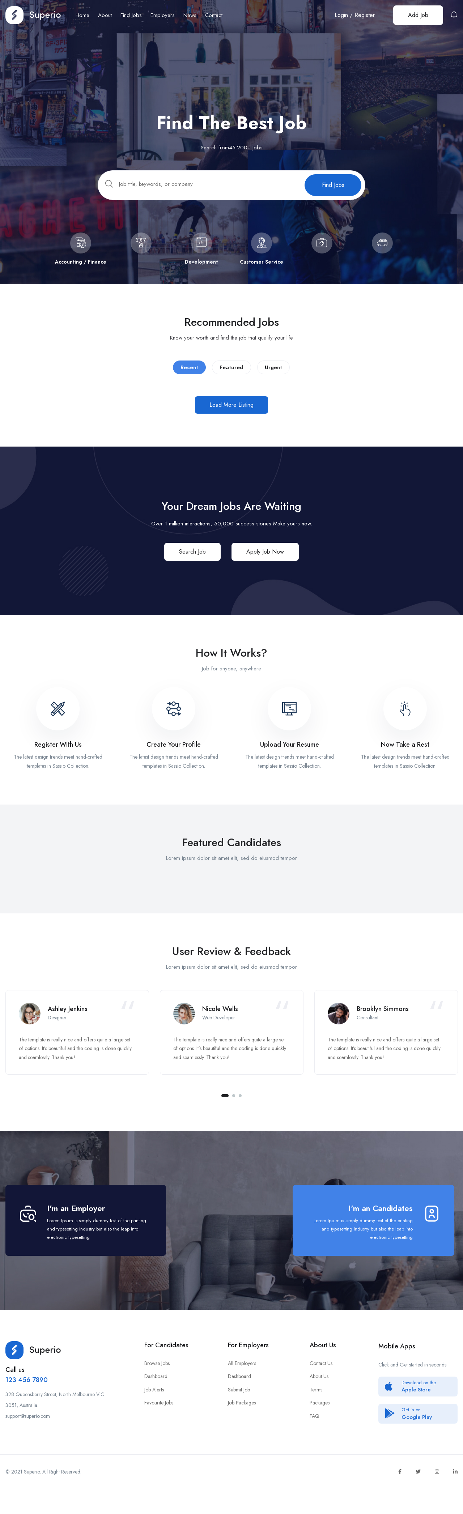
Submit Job (239, 1411)
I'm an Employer (76, 1229)
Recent (189, 374)
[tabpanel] (77, 1046)
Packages (320, 1424)
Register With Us (58, 751)
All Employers (242, 1384)
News (189, 15)
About (105, 15)
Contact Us (321, 1384)
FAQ (314, 1437)
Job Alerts (154, 1411)
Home (82, 15)
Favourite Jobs (158, 1424)
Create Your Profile (173, 751)
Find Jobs (131, 15)
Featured (231, 374)
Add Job (418, 15)
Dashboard (155, 1398)
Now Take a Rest (405, 751)
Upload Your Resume (289, 751)
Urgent (273, 374)
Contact (213, 15)
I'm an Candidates (380, 1229)
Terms (316, 1411)
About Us (319, 1398)
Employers (162, 15)
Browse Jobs (157, 1384)
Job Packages (242, 1424)
